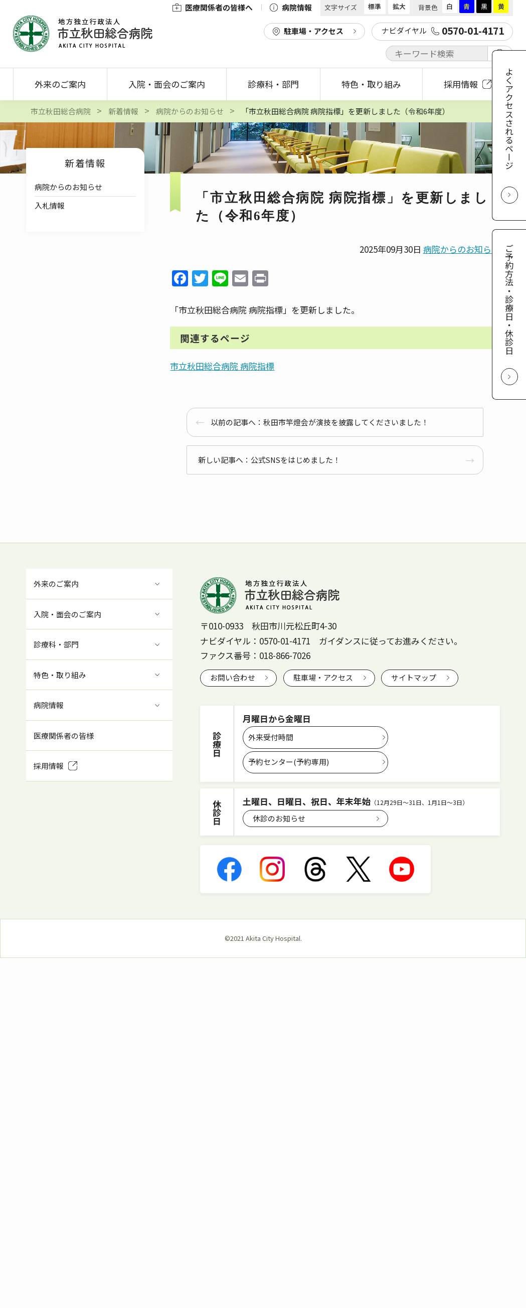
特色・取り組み (371, 84)
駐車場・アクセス (313, 31)
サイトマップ (413, 677)
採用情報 (467, 84)
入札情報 (50, 205)
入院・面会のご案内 (166, 84)
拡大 (399, 6)
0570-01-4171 (284, 640)
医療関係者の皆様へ (212, 7)
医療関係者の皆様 (64, 735)
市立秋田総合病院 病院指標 (222, 366)
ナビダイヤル (443, 31)
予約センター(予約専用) (288, 761)
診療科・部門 (273, 84)
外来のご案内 (60, 84)
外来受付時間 (270, 737)
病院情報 (290, 7)
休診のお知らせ (279, 818)
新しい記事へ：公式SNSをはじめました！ (269, 459)
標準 (374, 6)
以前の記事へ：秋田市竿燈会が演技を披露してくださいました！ (320, 422)
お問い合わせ (232, 677)
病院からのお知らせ (68, 187)
